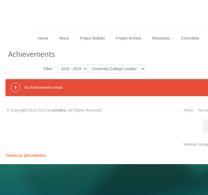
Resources (161, 38)
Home (43, 38)
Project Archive (128, 38)
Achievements (31, 54)
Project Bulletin (92, 38)
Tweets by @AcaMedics (25, 155)
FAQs (188, 110)
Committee (190, 38)
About (64, 38)
